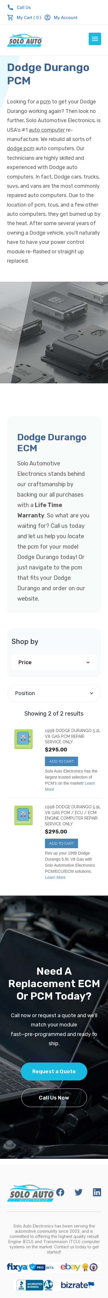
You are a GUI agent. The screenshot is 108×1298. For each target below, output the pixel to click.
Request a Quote (54, 1071)
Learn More (55, 877)
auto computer (47, 130)
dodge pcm (20, 148)
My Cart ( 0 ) (29, 17)
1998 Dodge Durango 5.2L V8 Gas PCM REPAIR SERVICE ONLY (73, 736)
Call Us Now (54, 1098)
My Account (60, 17)
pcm (45, 102)
